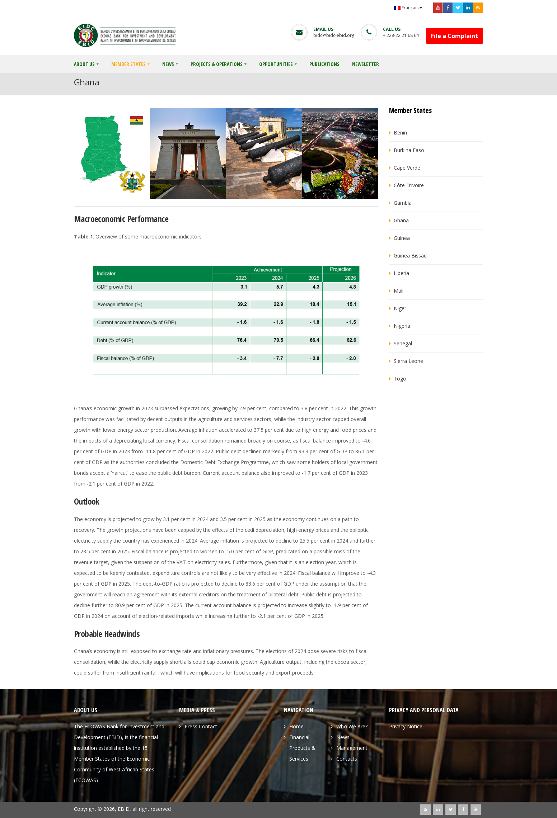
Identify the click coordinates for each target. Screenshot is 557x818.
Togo (400, 378)
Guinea (402, 238)
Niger (400, 308)
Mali (398, 290)
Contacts (346, 758)
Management (352, 747)
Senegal (403, 343)
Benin (400, 132)
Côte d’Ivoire (409, 185)
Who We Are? (352, 726)
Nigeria (402, 325)
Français (406, 8)
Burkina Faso (409, 150)
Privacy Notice (405, 726)
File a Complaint (454, 36)
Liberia (401, 273)
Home (296, 726)
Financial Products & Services (302, 748)
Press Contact (200, 726)
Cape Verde (407, 167)
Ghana (401, 220)
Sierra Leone (408, 361)
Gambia (403, 202)
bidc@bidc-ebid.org (333, 35)
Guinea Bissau (410, 255)
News (343, 737)
